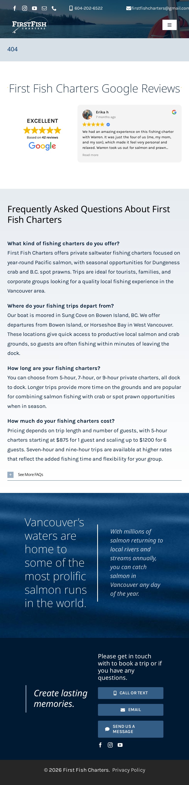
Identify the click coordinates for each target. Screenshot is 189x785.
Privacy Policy (128, 770)
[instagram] (24, 8)
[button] (94, 474)
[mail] (44, 8)
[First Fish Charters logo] (30, 19)
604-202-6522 (89, 8)
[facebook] (14, 8)
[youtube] (34, 8)
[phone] (54, 8)
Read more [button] (90, 155)
